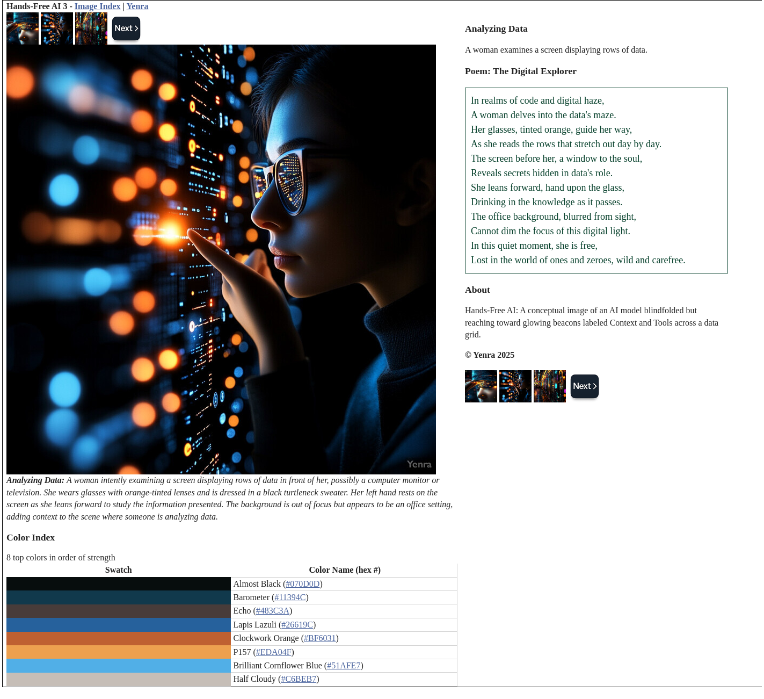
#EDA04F (274, 652)
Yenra (138, 6)
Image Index (98, 6)
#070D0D (302, 583)
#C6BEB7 (298, 678)
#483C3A (272, 610)
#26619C (297, 624)
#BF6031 (320, 638)
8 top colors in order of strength (60, 557)
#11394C (289, 597)
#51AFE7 (343, 665)
